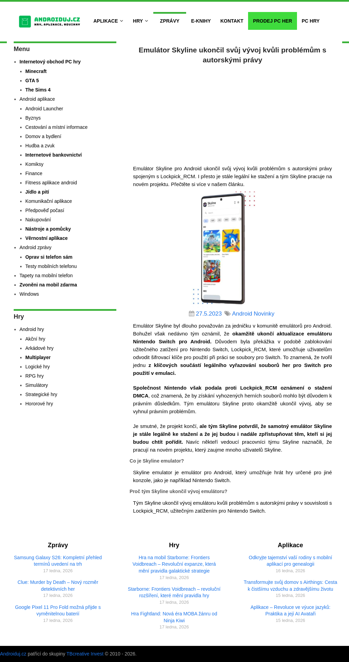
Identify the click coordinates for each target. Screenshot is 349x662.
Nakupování (38, 219)
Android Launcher (44, 108)
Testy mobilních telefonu (51, 266)
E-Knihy (201, 21)
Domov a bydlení (43, 136)
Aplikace (105, 21)
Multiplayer (38, 357)
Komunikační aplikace (48, 201)
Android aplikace (37, 99)
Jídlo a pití (37, 192)
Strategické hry (41, 394)
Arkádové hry (39, 348)
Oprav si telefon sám (49, 257)
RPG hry (34, 376)
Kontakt (231, 21)
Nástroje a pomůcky (48, 229)
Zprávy (170, 21)
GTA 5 (32, 80)
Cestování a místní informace (56, 127)
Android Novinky (253, 313)
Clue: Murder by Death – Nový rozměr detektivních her (57, 585)
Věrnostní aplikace (46, 238)
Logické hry (37, 366)
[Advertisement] (232, 113)
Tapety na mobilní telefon (46, 275)
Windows (29, 294)
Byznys (33, 118)
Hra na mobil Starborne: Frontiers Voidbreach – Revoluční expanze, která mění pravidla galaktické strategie (174, 564)
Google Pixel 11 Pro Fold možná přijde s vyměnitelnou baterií (58, 610)
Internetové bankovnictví (53, 155)
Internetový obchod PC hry (50, 61)
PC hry (311, 21)
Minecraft (36, 71)
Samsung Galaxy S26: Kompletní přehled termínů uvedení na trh (58, 561)
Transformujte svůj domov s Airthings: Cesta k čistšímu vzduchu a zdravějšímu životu (290, 585)
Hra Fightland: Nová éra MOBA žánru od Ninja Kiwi (174, 617)
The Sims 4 (38, 90)
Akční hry (35, 339)
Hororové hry (39, 403)
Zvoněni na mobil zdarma (48, 284)
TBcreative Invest (84, 654)
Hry (138, 21)
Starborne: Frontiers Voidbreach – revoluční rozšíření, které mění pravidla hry (174, 592)
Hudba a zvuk (40, 145)
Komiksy (34, 164)
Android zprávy (35, 247)
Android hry (32, 329)
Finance (33, 173)
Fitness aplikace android (51, 182)
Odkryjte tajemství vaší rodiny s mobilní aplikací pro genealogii (290, 561)
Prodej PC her (272, 21)
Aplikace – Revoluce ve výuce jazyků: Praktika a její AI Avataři (290, 610)
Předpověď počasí (44, 210)
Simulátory (36, 385)
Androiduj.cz (13, 654)
